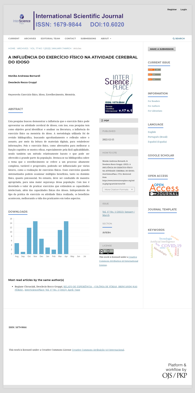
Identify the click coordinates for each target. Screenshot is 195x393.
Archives (30, 38)
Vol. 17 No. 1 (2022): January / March (50, 48)
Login (184, 9)
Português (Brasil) (157, 136)
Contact (70, 38)
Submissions (88, 38)
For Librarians (155, 110)
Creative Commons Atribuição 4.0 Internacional (98, 349)
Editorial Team (50, 38)
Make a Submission (162, 49)
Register (172, 9)
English (152, 131)
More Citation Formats (116, 189)
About (105, 38)
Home (11, 48)
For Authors (154, 105)
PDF (106, 120)
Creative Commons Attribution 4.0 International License (118, 260)
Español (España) (157, 141)
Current (13, 38)
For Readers (154, 101)
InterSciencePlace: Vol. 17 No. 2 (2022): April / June (52, 289)
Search (179, 38)
